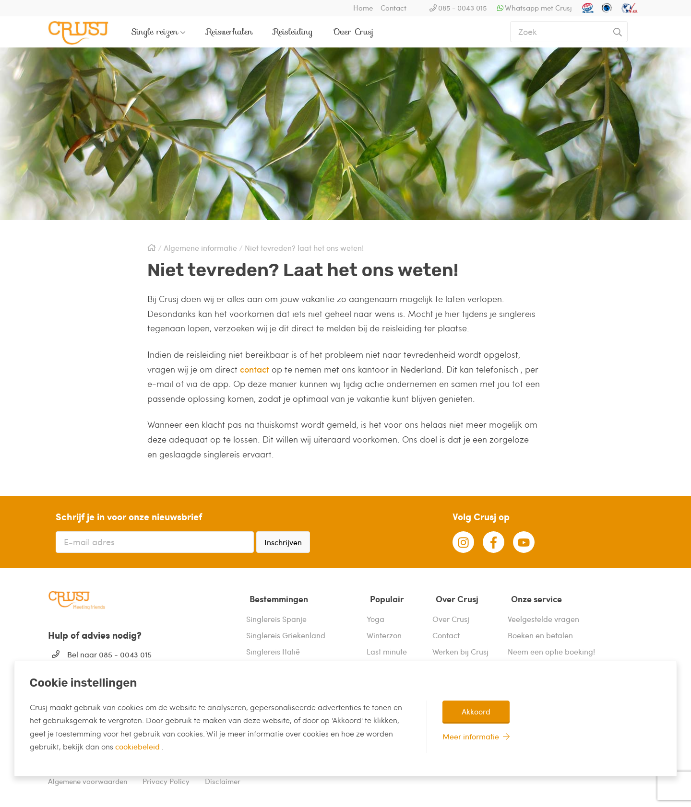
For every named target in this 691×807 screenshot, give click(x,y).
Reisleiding (293, 31)
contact (254, 369)
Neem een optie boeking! (551, 647)
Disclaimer (222, 777)
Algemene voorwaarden (87, 777)
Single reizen (154, 31)
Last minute (387, 647)
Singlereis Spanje (276, 614)
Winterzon (384, 631)
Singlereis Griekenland (285, 631)
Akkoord (476, 711)
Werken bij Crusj (460, 647)
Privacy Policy (166, 777)
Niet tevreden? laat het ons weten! (304, 248)
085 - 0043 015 (462, 7)
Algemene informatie (200, 248)
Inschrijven (283, 542)
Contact (393, 7)
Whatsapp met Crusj (538, 7)
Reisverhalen (229, 31)
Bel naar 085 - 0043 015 (109, 654)
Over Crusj (353, 31)
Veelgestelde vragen (543, 614)
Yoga (375, 614)
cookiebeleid (138, 746)
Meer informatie (470, 736)
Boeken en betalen (540, 631)
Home (363, 7)
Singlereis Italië (273, 647)
